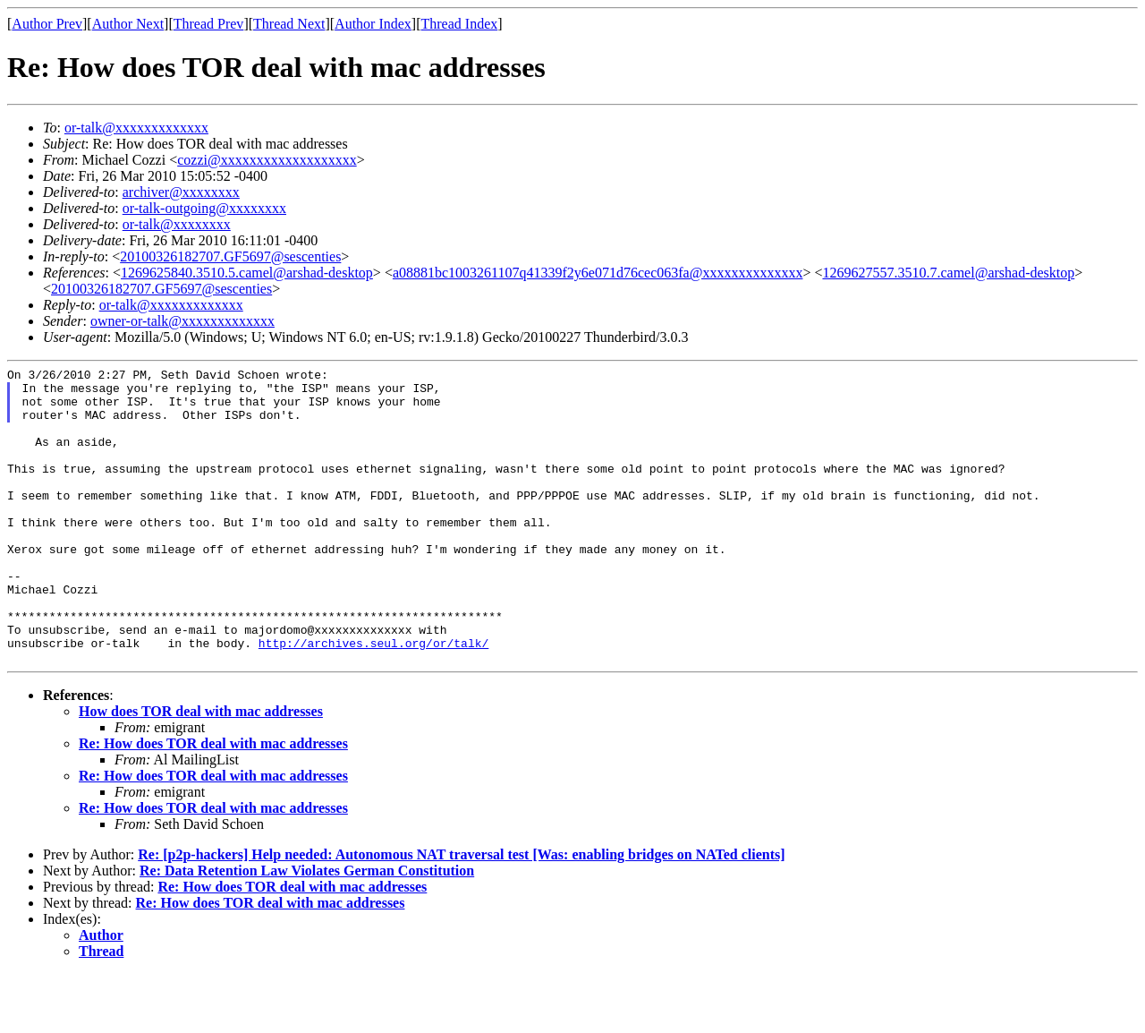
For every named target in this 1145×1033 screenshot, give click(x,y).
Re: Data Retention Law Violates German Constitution (307, 929)
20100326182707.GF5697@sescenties (230, 256)
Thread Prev (209, 23)
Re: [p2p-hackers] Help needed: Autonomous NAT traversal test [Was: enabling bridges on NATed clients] (461, 913)
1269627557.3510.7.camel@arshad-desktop (948, 272)
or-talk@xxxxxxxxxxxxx (136, 127)
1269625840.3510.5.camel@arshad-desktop (247, 272)
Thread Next (289, 23)
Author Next (128, 23)
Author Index (373, 23)
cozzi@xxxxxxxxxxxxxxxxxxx (266, 159)
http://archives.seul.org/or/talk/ (373, 699)
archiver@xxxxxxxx (181, 192)
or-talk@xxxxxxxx (177, 224)
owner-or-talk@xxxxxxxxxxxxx (182, 321)
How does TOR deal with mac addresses (201, 770)
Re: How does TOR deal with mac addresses (213, 802)
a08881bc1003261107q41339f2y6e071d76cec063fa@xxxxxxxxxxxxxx (598, 272)
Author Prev (47, 23)
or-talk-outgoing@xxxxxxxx (204, 208)
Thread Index (459, 23)
